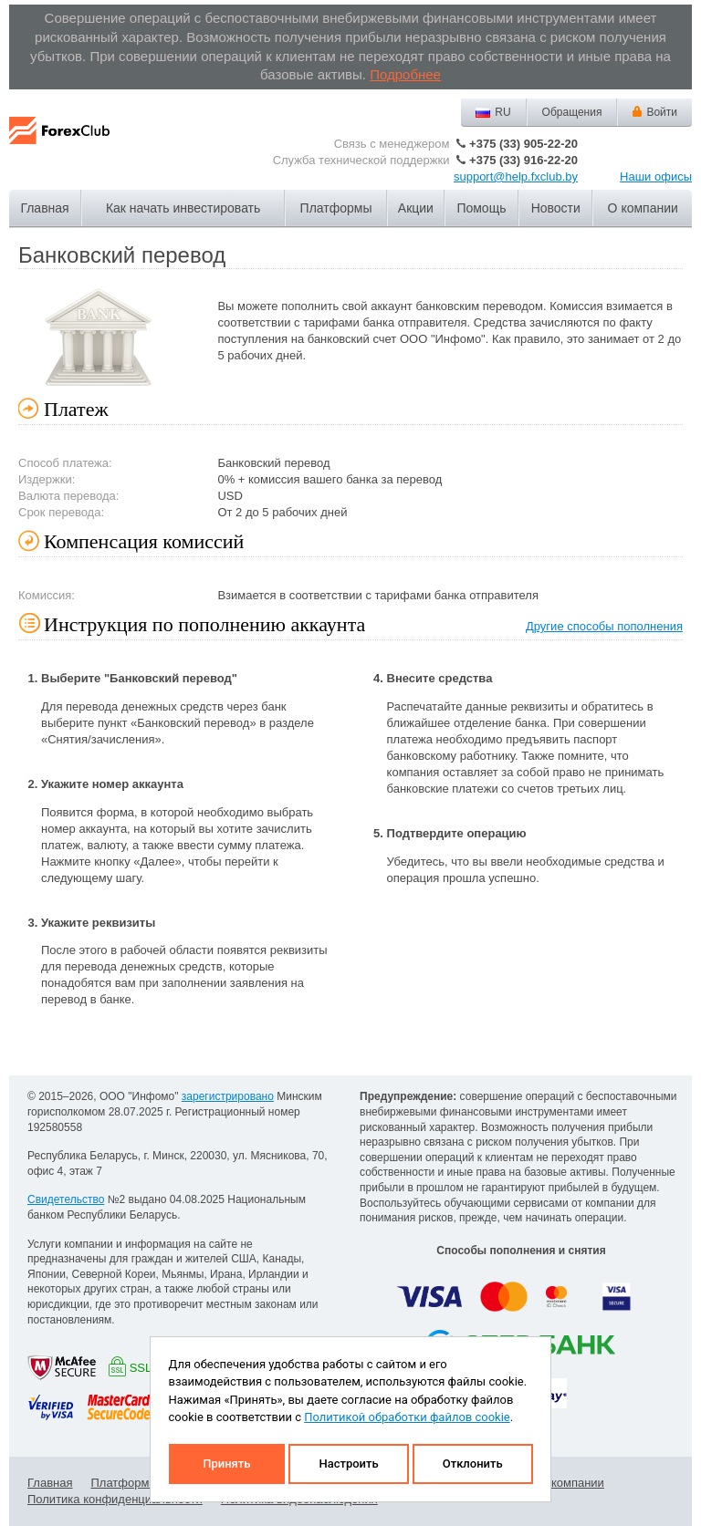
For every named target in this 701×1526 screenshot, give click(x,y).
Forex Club (59, 145)
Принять (226, 1463)
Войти (661, 112)
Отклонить (473, 1463)
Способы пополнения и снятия (520, 1250)
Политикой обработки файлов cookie (407, 1417)
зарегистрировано (228, 1096)
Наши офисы (656, 176)
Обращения (572, 112)
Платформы (336, 208)
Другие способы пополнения (604, 626)
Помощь (481, 208)
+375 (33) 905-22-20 (523, 144)
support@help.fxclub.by (516, 176)
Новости (556, 208)
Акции (416, 208)
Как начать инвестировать (183, 208)
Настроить (348, 1463)
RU (502, 112)
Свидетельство (65, 1199)
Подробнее (405, 74)
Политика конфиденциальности (115, 1499)
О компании (643, 208)
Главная (44, 208)
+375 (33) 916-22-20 (523, 160)
